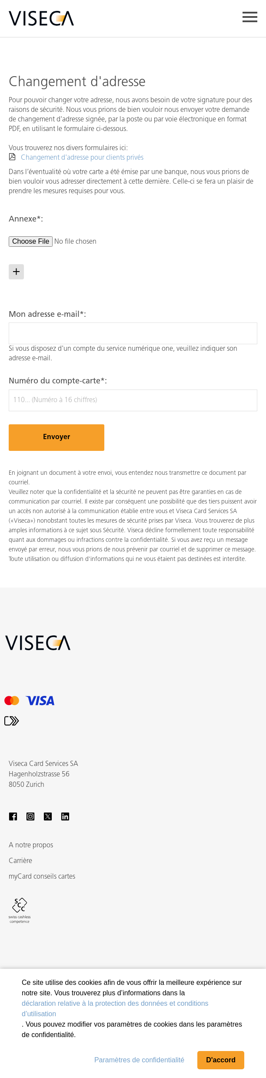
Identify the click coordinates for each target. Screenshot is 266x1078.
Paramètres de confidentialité (139, 1060)
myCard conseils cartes (42, 876)
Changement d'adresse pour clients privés (82, 157)
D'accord (221, 1060)
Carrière (20, 861)
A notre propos (31, 845)
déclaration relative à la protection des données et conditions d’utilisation (115, 1009)
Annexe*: (26, 219)
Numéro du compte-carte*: (58, 381)
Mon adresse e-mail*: (47, 315)
